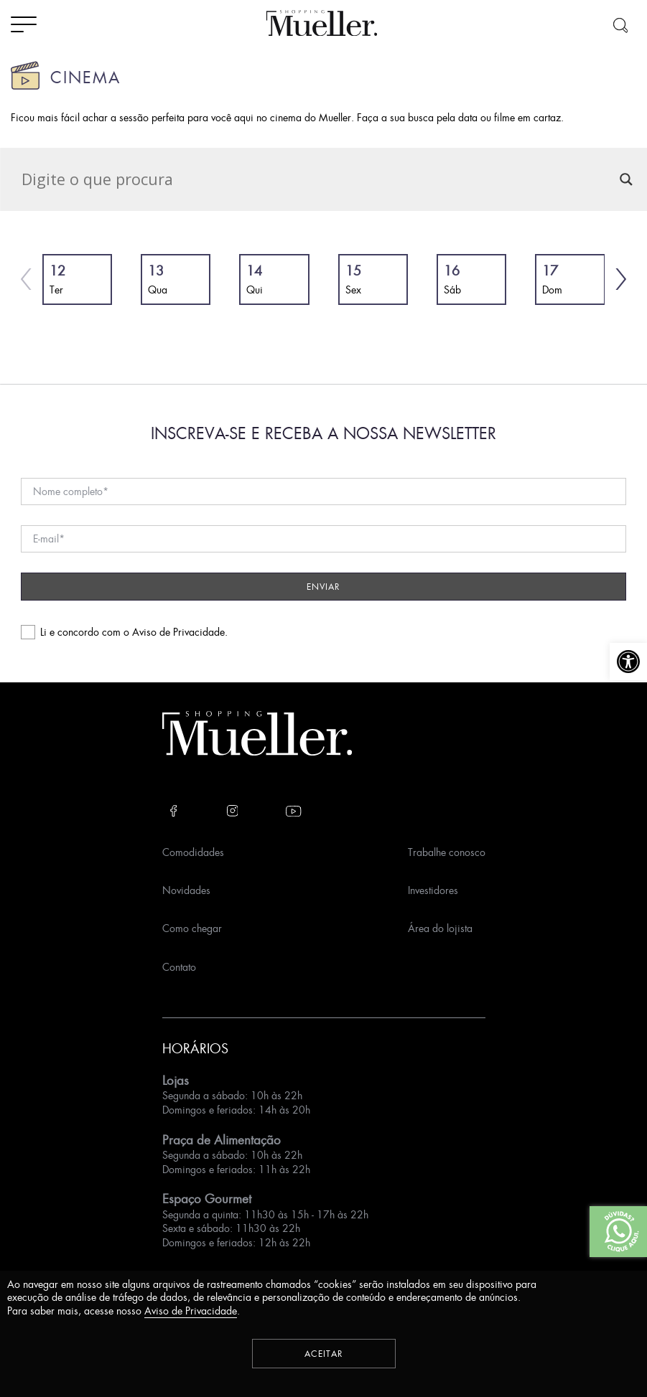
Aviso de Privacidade (178, 632)
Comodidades (193, 852)
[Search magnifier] (626, 179)
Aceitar (323, 1353)
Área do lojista (440, 928)
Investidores (433, 890)
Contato (179, 967)
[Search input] (317, 179)
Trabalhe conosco (446, 852)
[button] (628, 661)
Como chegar (192, 928)
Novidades (186, 890)
